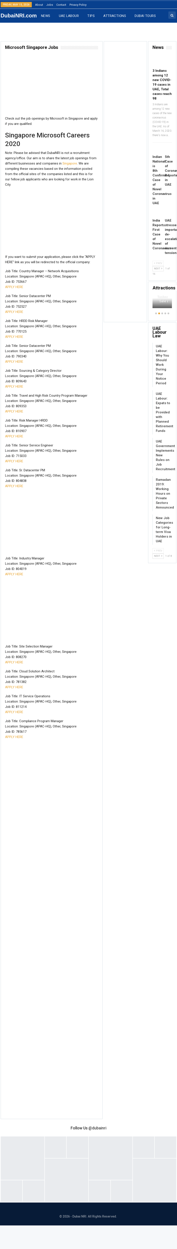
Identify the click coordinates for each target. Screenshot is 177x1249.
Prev (158, 263)
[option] (162, 304)
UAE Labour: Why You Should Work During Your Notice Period (162, 364)
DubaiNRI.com (19, 16)
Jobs (49, 4)
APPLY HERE (14, 287)
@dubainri (97, 1128)
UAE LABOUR (69, 16)
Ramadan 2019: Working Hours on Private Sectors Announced (165, 493)
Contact (61, 4)
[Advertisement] (49, 85)
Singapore (69, 163)
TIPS (91, 16)
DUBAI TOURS (145, 16)
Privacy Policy (78, 4)
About (39, 4)
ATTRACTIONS (114, 16)
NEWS (45, 16)
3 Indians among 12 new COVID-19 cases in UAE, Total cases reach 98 (162, 84)
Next (158, 268)
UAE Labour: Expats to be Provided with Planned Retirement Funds (164, 412)
